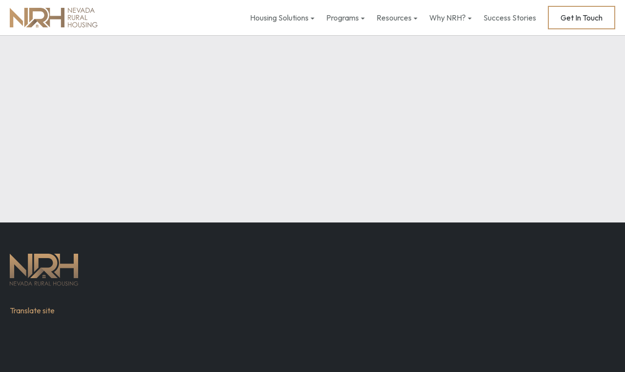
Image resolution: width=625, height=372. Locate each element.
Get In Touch (582, 17)
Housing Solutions (279, 17)
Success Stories (509, 17)
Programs (342, 17)
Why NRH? (447, 17)
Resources (394, 17)
